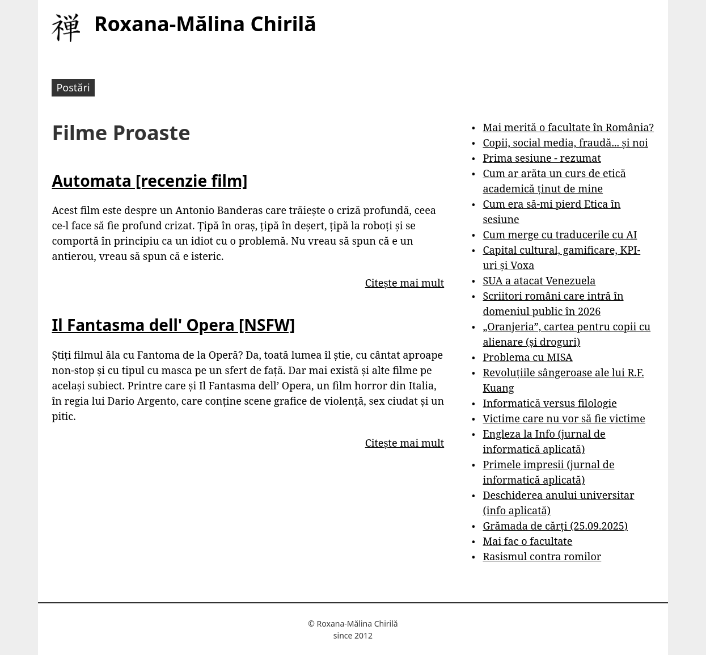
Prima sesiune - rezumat (542, 158)
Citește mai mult (404, 282)
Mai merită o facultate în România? (568, 127)
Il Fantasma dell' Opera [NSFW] (173, 324)
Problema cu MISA (527, 357)
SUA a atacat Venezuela (539, 280)
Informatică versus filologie (549, 403)
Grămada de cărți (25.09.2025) (555, 525)
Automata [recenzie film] (149, 180)
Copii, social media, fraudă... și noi (565, 142)
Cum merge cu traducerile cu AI (560, 234)
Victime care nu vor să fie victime (564, 418)
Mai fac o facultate (527, 541)
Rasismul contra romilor (542, 556)
